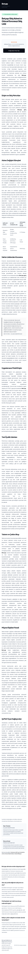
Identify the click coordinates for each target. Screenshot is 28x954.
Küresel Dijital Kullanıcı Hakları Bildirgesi (13, 853)
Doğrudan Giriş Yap (14, 50)
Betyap (5, 4)
